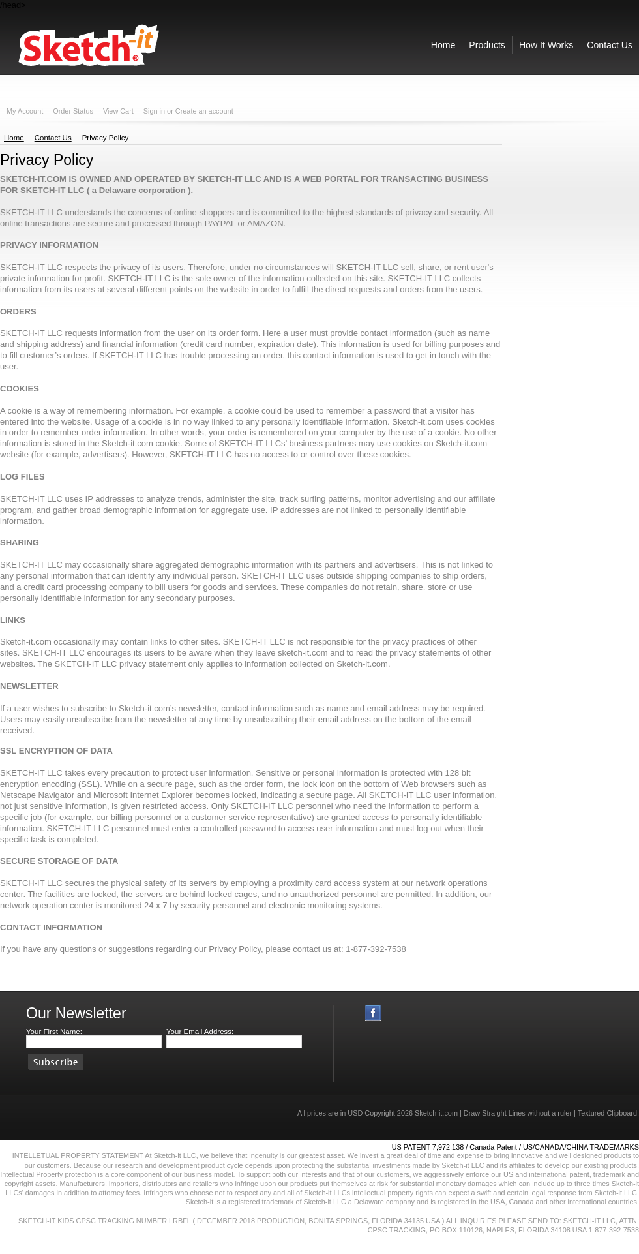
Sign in (154, 111)
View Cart (118, 111)
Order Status (73, 111)
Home (14, 138)
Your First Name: (54, 1031)
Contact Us (53, 138)
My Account (25, 111)
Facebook (373, 1013)
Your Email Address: (199, 1031)
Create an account (204, 111)
